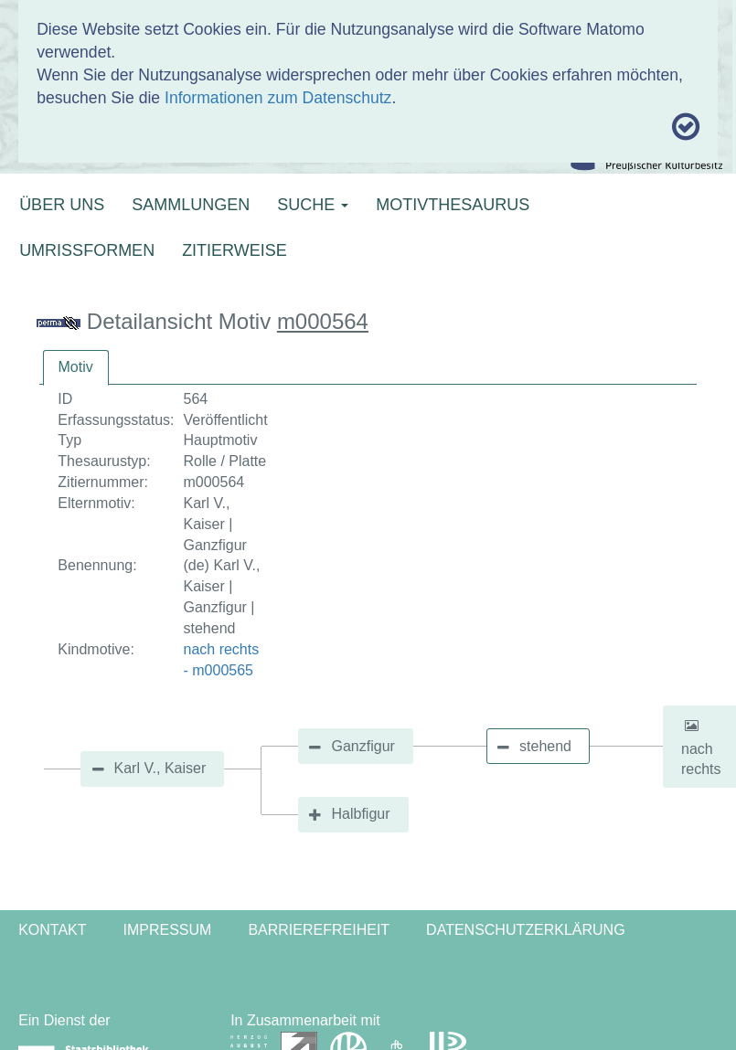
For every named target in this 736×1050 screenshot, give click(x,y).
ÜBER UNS (61, 205)
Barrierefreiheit (318, 930)
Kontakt (52, 930)
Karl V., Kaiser (160, 768)
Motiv (76, 367)
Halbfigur (360, 814)
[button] (691, 725)
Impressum (167, 930)
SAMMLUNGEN (191, 205)
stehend (545, 746)
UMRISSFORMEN (87, 250)
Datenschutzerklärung (525, 930)
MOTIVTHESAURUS (452, 205)
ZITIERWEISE (234, 250)
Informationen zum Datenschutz (278, 98)
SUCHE (312, 205)
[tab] (76, 368)
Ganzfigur (362, 746)
